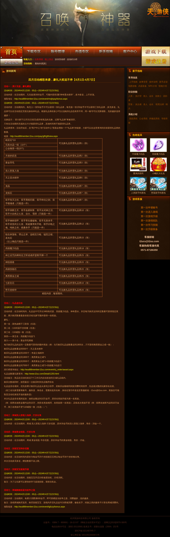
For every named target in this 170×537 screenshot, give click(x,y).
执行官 (138, 96)
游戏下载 (156, 51)
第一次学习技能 (149, 224)
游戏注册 (156, 61)
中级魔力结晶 (138, 154)
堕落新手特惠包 (158, 193)
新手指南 (106, 51)
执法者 (138, 104)
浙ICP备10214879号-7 (85, 531)
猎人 (145, 96)
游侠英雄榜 (60, 59)
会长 (151, 96)
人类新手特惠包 (138, 193)
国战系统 (133, 118)
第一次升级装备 (149, 229)
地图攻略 (132, 86)
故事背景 (143, 82)
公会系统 (143, 118)
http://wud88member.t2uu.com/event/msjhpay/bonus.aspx (40, 99)
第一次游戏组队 (149, 220)
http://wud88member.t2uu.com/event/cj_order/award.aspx (47, 369)
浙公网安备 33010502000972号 (85, 535)
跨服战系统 (154, 118)
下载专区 (34, 51)
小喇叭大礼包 (158, 173)
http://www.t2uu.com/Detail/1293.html (42, 374)
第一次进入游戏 (149, 212)
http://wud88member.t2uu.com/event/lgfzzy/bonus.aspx (39, 506)
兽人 (145, 104)
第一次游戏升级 (149, 216)
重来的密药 (138, 173)
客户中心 (129, 51)
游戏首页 (11, 53)
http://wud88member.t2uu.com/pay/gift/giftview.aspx (34, 136)
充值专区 (82, 51)
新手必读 (163, 82)
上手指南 (133, 82)
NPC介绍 (152, 86)
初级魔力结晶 (158, 154)
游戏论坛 (11, 63)
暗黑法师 (159, 104)
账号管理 (58, 51)
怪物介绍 (163, 86)
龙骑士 (158, 96)
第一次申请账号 (149, 207)
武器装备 (142, 86)
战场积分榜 (72, 59)
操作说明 (153, 82)
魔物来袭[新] (40, 63)
